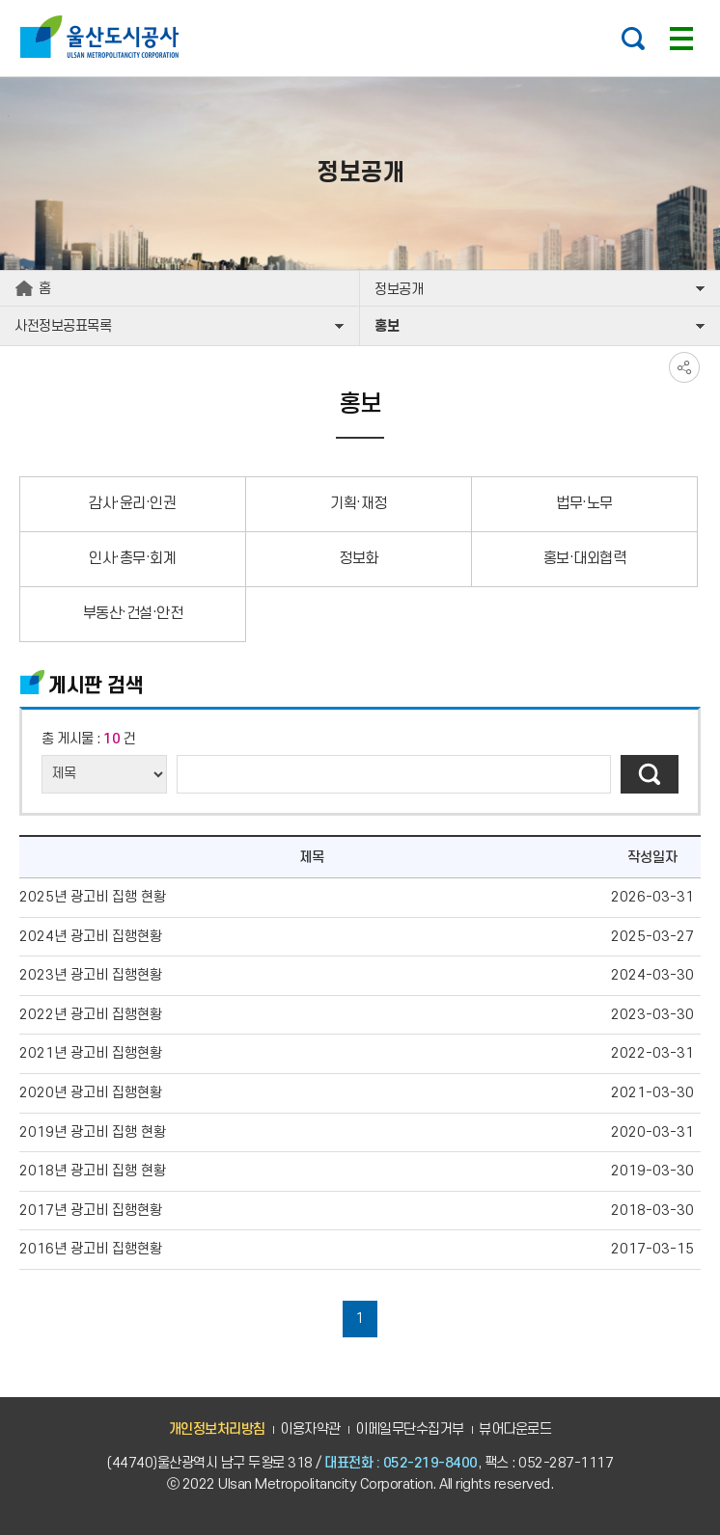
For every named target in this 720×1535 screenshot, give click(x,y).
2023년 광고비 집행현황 (90, 975)
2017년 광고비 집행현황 (90, 1210)
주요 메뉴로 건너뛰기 (360, 0)
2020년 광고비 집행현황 (90, 1093)
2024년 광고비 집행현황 (90, 937)
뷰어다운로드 (515, 1429)
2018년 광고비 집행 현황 (92, 1171)
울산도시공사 (103, 36)
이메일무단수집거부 (409, 1429)
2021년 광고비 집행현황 (90, 1053)
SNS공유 (684, 367)
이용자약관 (310, 1429)
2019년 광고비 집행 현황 (92, 1132)
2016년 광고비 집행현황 (90, 1249)
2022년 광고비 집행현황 (90, 1015)
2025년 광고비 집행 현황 (92, 897)
